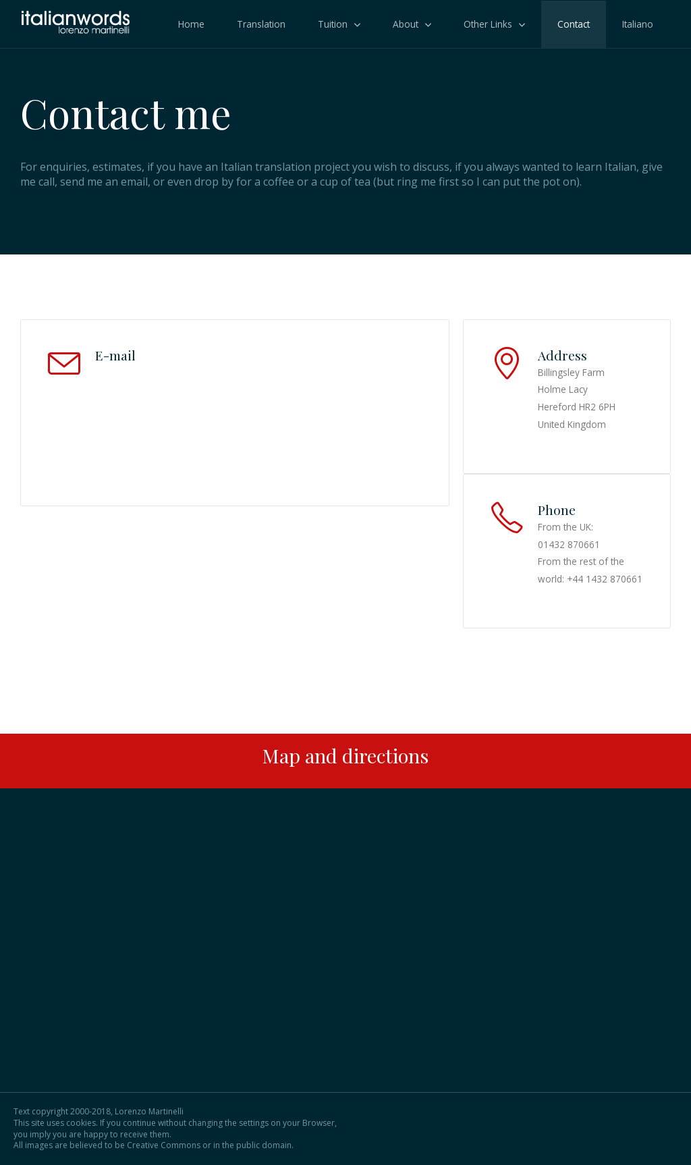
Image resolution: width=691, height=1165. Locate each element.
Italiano (637, 24)
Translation (261, 24)
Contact (573, 24)
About (405, 24)
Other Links (488, 24)
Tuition (333, 24)
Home (191, 24)
